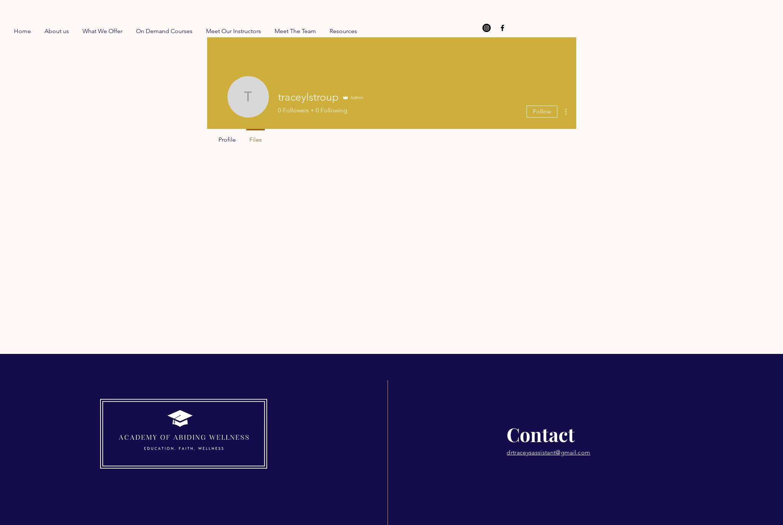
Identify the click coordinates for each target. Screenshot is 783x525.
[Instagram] (486, 28)
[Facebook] (502, 28)
